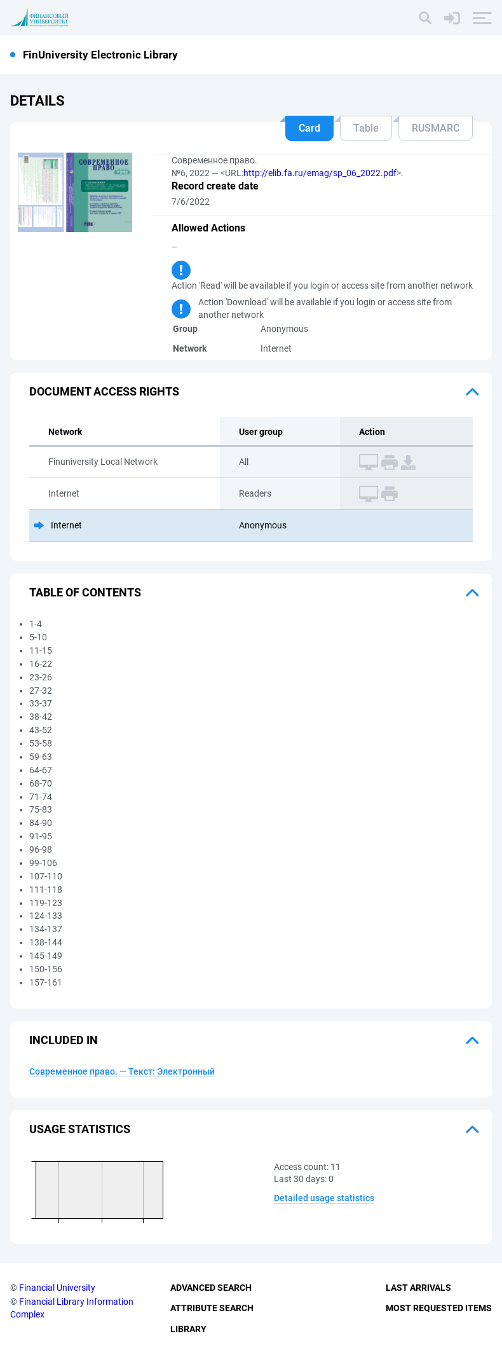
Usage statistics (79, 1129)
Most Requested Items (439, 1308)
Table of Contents (85, 592)
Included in (63, 1040)
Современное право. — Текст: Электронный (122, 1071)
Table (366, 128)
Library (188, 1329)
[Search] (425, 17)
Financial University (57, 1288)
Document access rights (104, 391)
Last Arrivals (418, 1288)
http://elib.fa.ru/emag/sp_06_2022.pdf (320, 173)
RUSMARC (435, 128)
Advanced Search (211, 1288)
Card (309, 128)
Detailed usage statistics (324, 1198)
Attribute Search (212, 1308)
